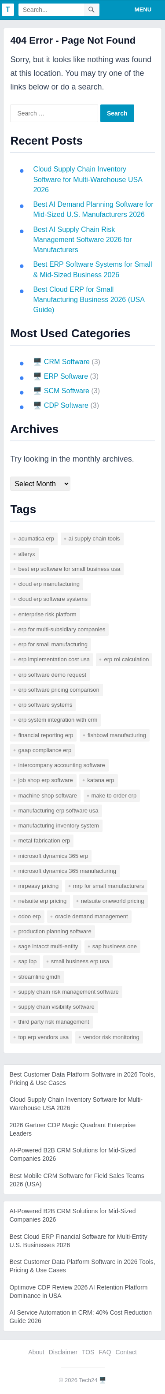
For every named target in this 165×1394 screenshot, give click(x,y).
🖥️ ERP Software (60, 376)
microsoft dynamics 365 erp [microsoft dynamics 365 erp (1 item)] (53, 856)
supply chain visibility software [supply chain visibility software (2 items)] (56, 1006)
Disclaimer (63, 1352)
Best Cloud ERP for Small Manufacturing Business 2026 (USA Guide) (88, 300)
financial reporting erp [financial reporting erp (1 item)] (45, 735)
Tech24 (88, 1380)
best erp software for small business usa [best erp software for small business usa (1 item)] (69, 569)
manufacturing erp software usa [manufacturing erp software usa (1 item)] (58, 810)
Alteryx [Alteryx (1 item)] (26, 554)
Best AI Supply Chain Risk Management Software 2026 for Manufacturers (82, 240)
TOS (88, 1352)
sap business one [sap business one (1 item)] (114, 946)
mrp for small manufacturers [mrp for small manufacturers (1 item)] (108, 886)
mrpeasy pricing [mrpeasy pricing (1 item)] (38, 886)
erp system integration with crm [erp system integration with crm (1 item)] (57, 719)
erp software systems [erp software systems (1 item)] (45, 704)
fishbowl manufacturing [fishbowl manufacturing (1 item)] (117, 735)
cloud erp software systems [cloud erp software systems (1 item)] (53, 599)
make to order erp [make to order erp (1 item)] (114, 795)
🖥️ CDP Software (60, 405)
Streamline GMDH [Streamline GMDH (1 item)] (39, 976)
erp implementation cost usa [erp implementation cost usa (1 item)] (54, 659)
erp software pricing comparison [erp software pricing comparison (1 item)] (58, 689)
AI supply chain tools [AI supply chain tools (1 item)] (94, 538)
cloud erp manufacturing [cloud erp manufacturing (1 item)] (48, 584)
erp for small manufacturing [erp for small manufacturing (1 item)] (53, 644)
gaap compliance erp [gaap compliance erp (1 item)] (44, 750)
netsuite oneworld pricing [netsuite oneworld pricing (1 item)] (112, 901)
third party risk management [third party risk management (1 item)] (53, 1021)
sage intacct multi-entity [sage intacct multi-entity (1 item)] (48, 946)
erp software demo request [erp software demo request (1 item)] (52, 674)
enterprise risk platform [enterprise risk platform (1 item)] (47, 614)
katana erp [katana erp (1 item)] (100, 780)
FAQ (105, 1352)
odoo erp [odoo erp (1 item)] (29, 916)
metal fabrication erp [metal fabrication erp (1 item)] (44, 840)
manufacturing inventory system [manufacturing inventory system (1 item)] (58, 825)
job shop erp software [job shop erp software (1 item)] (45, 780)
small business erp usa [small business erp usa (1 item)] (80, 961)
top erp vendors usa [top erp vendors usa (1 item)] (43, 1037)
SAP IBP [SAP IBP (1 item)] (27, 961)
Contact (126, 1352)
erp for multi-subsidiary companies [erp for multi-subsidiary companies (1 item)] (61, 629)
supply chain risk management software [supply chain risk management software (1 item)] (68, 991)
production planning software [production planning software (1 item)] (54, 931)
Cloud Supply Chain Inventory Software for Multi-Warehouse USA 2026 (87, 179)
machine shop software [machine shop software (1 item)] (47, 795)
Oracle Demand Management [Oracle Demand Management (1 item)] (91, 916)
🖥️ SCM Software (61, 391)
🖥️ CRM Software (61, 361)
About (36, 1352)
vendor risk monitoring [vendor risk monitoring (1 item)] (111, 1037)
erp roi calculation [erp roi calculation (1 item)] (126, 659)
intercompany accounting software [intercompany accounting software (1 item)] (61, 765)
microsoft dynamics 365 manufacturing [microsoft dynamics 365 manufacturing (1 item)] (67, 871)
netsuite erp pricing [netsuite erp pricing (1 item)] (42, 901)
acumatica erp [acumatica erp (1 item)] (36, 538)
